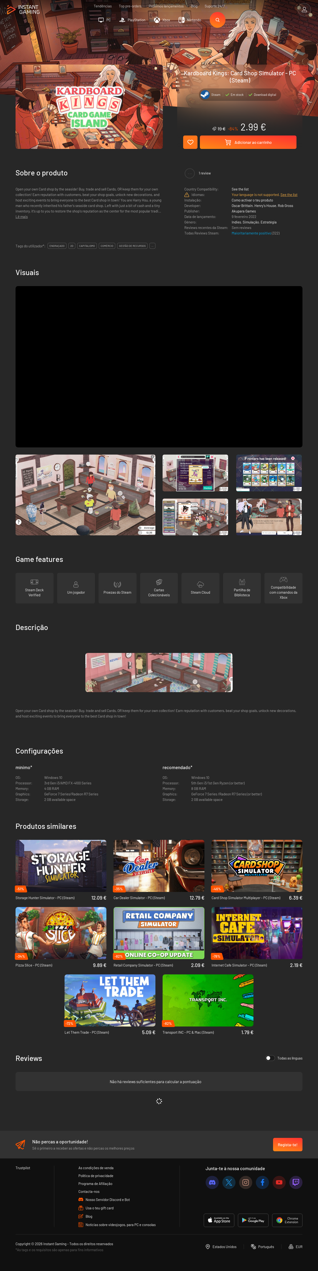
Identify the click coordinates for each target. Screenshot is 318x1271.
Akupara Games (244, 211)
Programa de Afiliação (95, 1183)
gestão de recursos (132, 245)
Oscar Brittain (242, 205)
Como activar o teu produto (252, 200)
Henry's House (265, 205)
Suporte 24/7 (215, 6)
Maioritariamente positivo (252, 233)
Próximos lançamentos (166, 6)
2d (71, 245)
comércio (107, 245)
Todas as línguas (283, 1058)
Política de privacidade (95, 1175)
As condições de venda (96, 1168)
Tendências (103, 6)
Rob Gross (285, 205)
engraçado (57, 245)
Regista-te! (288, 1144)
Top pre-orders (130, 6)
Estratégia (269, 222)
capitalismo (87, 245)
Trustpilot (23, 1168)
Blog (194, 6)
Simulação (251, 222)
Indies (236, 222)
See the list (240, 189)
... (152, 245)
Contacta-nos (88, 1191)
